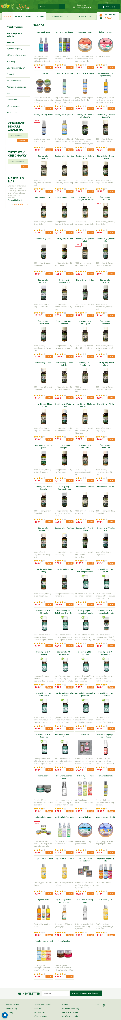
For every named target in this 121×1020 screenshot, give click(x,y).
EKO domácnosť (14, 80)
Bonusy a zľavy (11, 1008)
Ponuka (7, 16)
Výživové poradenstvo (42, 1005)
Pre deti (10, 74)
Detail (49, 67)
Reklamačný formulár (70, 1012)
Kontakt (65, 1005)
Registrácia (109, 2)
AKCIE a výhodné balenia (14, 34)
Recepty (18, 16)
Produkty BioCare (15, 27)
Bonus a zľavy (85, 16)
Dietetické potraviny (16, 68)
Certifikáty (9, 1012)
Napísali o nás (39, 1012)
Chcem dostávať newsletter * (85, 993)
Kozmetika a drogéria (16, 87)
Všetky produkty (14, 106)
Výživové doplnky (14, 48)
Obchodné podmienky (70, 1008)
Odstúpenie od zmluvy (70, 1016)
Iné (8, 93)
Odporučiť (22, 140)
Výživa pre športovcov (16, 55)
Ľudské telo (12, 99)
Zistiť (24, 166)
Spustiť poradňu (84, 7)
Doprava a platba (60, 16)
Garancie (37, 1008)
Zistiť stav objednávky (17, 154)
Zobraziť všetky (19, 204)
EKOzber (40, 16)
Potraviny (11, 61)
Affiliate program (40, 1016)
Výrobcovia (12, 112)
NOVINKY (11, 42)
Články (29, 16)
